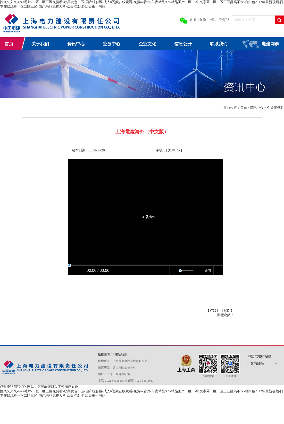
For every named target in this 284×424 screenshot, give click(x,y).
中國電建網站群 (259, 356)
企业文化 (147, 43)
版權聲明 (104, 354)
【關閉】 (227, 311)
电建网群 (270, 43)
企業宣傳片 (275, 108)
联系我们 (218, 43)
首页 (9, 43)
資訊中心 (257, 108)
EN (221, 20)
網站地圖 (121, 354)
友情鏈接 (257, 363)
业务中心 (111, 43)
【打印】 (213, 311)
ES (227, 20)
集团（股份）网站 (202, 20)
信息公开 (183, 43)
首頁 (243, 108)
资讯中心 (76, 43)
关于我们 (40, 43)
